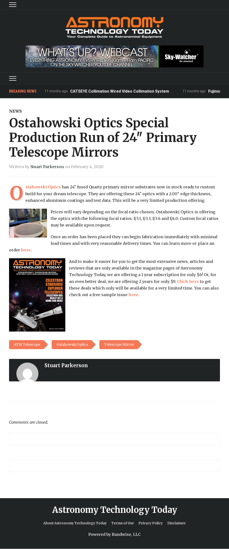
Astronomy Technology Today (114, 510)
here (26, 250)
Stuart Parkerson (47, 166)
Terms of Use (122, 523)
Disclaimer (176, 523)
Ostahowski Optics (43, 186)
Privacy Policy (150, 523)
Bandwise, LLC (126, 534)
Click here (188, 281)
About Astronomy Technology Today (75, 523)
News (15, 111)
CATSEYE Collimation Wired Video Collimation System (119, 91)
